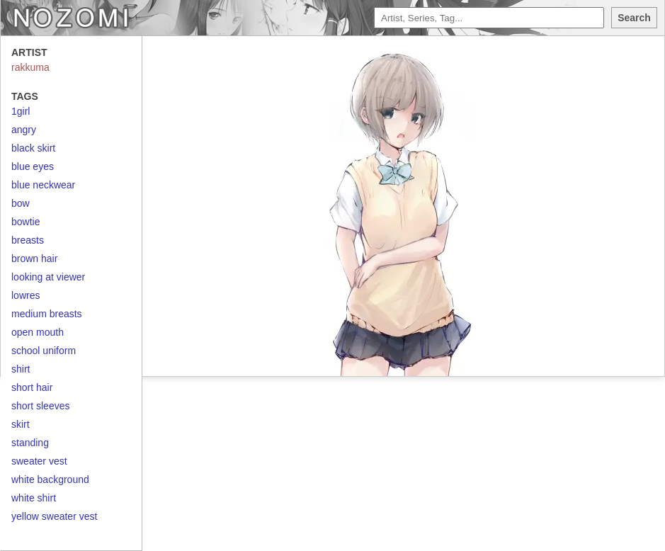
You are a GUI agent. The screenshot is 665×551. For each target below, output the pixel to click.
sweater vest (39, 461)
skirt (20, 424)
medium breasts (46, 313)
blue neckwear (43, 185)
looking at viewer (48, 277)
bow (20, 203)
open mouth (37, 332)
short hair (31, 387)
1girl (20, 111)
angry (23, 129)
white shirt (33, 498)
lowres (25, 295)
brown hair (34, 258)
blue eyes (32, 166)
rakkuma (30, 67)
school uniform (43, 350)
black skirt (33, 148)
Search (634, 17)
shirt (20, 369)
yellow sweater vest (54, 516)
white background (50, 479)
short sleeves (40, 405)
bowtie (25, 221)
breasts (27, 240)
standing (30, 442)
